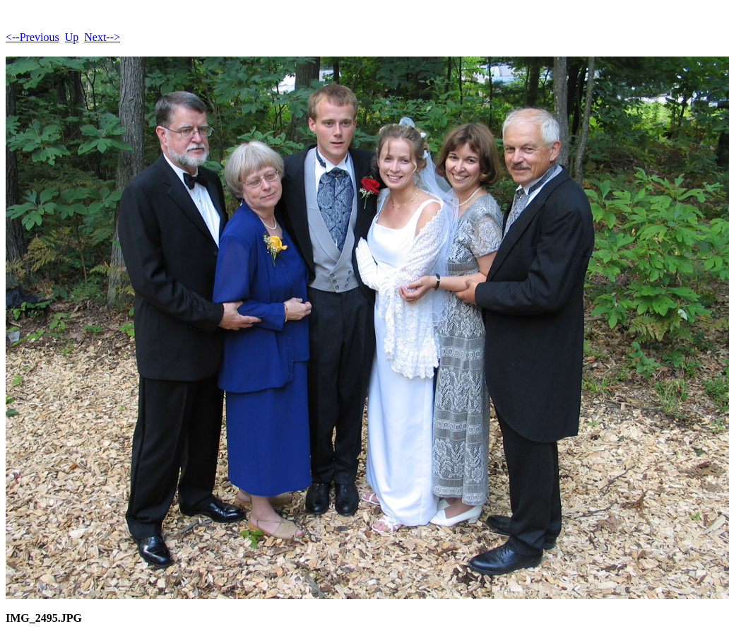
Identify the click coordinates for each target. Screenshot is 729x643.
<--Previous (32, 37)
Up (72, 37)
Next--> (102, 37)
